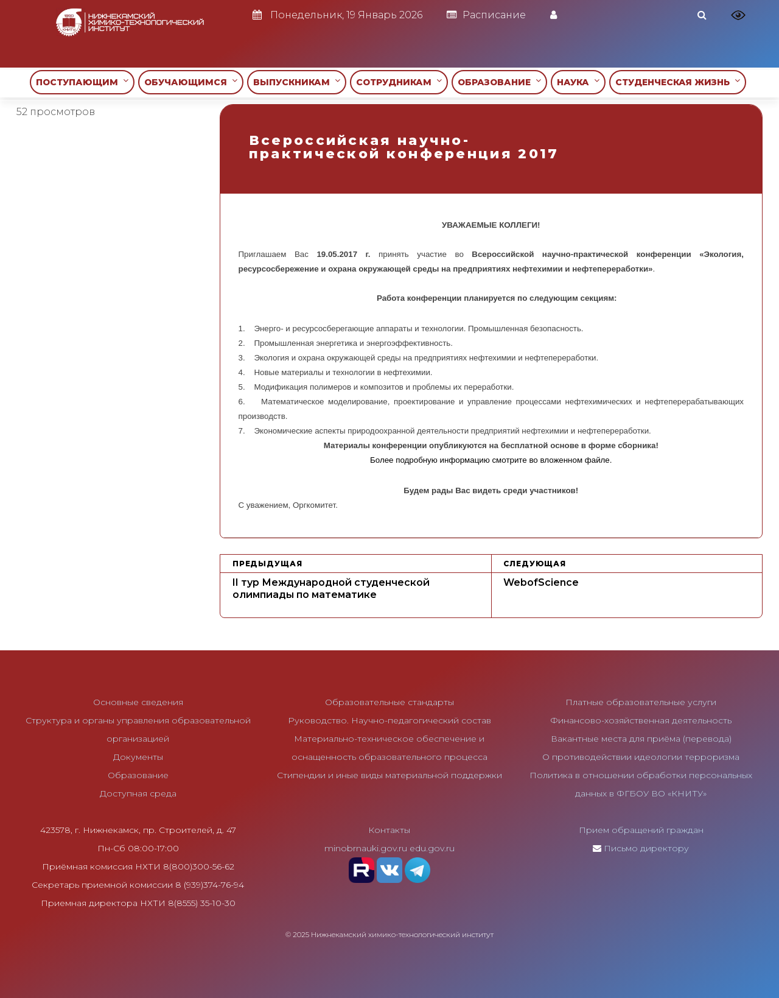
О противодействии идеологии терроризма (640, 756)
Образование (138, 775)
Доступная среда (138, 793)
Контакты (389, 829)
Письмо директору (646, 848)
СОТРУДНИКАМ (399, 82)
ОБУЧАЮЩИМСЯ (190, 82)
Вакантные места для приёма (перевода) (641, 738)
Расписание (486, 15)
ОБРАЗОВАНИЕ (499, 82)
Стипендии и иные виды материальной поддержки (389, 775)
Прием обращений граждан (641, 829)
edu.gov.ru (432, 848)
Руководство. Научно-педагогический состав (389, 720)
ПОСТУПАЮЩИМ (82, 82)
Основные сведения (138, 702)
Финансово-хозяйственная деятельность (641, 720)
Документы (138, 756)
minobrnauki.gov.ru (365, 848)
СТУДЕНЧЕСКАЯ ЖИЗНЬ (677, 82)
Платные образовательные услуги (640, 702)
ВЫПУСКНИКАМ (296, 82)
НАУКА (578, 82)
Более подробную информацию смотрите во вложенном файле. (491, 460)
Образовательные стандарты (389, 702)
